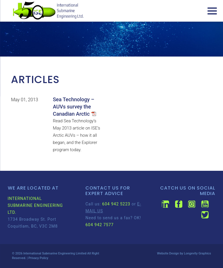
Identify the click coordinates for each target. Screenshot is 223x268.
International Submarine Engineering (49, 253)
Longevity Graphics (197, 253)
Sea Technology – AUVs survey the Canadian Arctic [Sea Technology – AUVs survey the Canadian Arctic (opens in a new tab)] (73, 106)
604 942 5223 (116, 204)
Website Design (168, 253)
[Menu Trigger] (212, 11)
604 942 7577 (99, 224)
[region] (111, 39)
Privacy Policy (38, 258)
